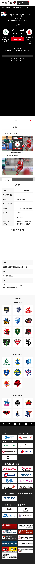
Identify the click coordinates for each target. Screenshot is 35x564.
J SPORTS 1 (8, 51)
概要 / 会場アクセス (7, 180)
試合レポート (17, 127)
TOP (3, 7)
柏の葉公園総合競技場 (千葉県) (17, 20)
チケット (23, 3)
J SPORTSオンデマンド (23, 51)
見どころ (18, 120)
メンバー (17, 179)
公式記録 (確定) (17, 39)
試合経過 (28, 179)
